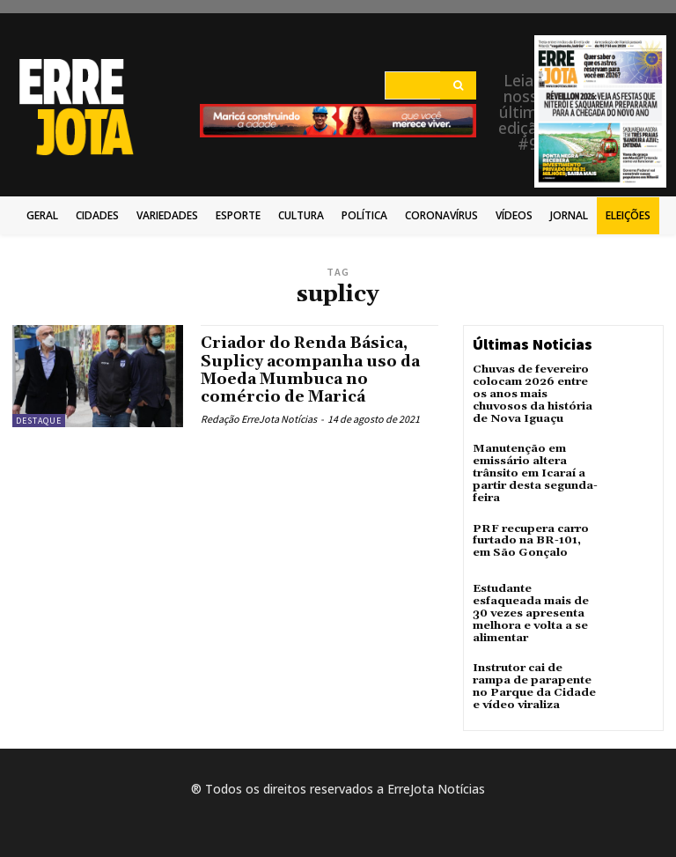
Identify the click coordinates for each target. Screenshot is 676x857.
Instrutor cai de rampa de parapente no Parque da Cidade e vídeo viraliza (535, 665)
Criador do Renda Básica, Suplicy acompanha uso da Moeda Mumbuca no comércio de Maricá (313, 369)
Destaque (39, 420)
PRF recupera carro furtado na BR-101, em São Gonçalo (528, 534)
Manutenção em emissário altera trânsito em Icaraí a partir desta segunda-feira (533, 469)
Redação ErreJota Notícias (259, 416)
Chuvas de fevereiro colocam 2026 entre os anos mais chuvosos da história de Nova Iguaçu (532, 393)
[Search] (458, 85)
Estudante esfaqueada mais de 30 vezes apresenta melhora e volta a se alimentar (535, 601)
